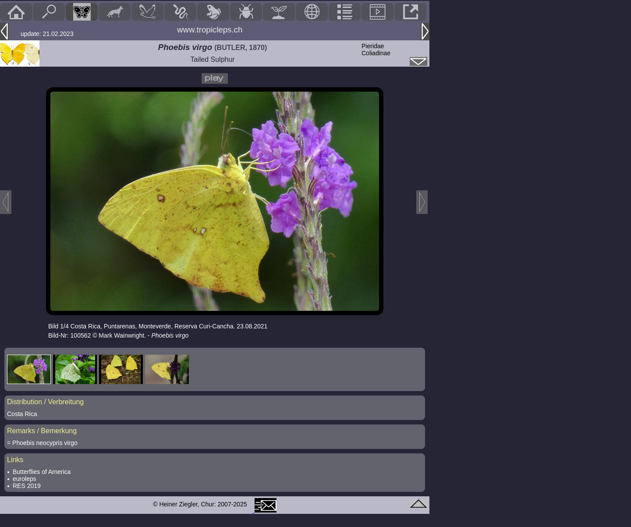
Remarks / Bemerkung (42, 430)
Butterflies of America (42, 471)
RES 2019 (27, 485)
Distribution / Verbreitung (45, 402)
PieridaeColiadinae (376, 50)
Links (15, 459)
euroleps (24, 478)
